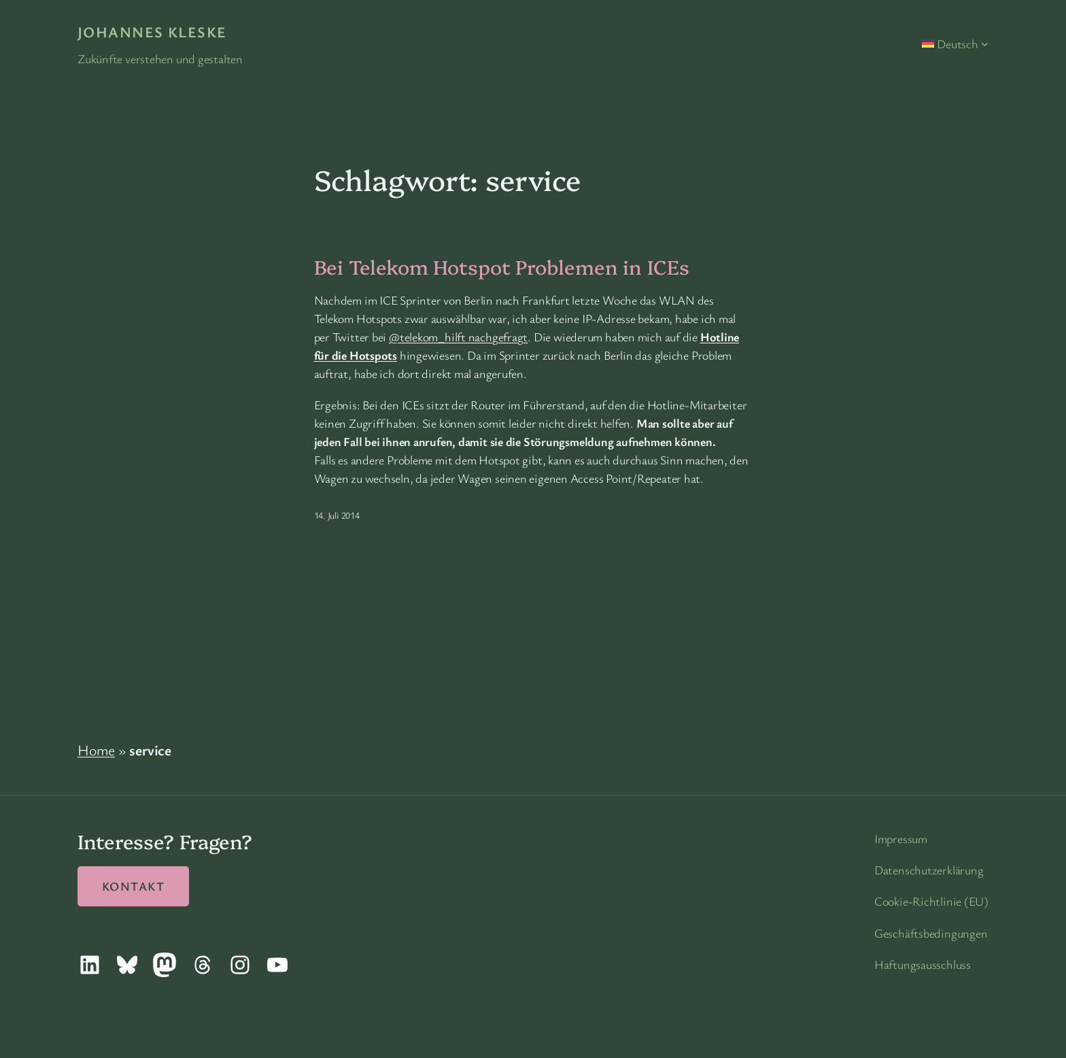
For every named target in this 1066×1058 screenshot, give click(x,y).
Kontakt (133, 886)
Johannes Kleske (152, 31)
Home (96, 750)
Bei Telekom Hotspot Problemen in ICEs (501, 266)
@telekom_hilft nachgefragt (458, 336)
